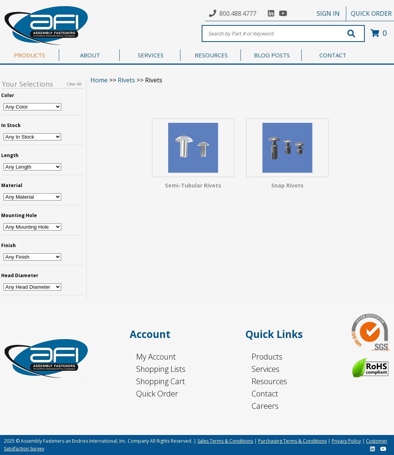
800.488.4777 (237, 13)
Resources (269, 381)
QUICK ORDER (371, 13)
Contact (265, 393)
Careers (265, 406)
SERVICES (151, 55)
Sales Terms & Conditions (225, 441)
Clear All (74, 84)
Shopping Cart (160, 381)
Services (265, 369)
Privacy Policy (346, 441)
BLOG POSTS (272, 55)
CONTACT (332, 55)
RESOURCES (211, 55)
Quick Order (157, 393)
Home (99, 80)
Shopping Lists (160, 369)
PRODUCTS (29, 55)
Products (267, 356)
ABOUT (90, 55)
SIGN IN (328, 13)
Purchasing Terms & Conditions (292, 441)
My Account (156, 356)
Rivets (126, 80)
